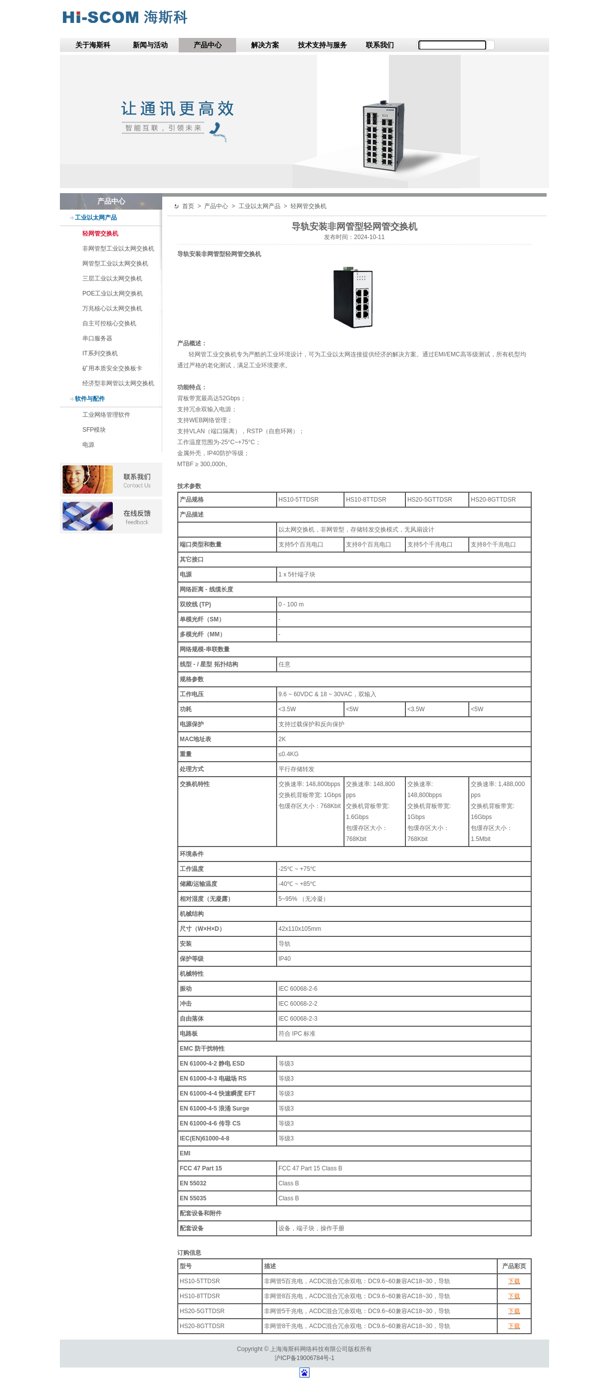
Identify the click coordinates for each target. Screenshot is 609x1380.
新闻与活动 (150, 45)
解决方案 (265, 45)
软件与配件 (90, 398)
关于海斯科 (92, 45)
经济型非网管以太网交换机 (118, 383)
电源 (88, 444)
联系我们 (380, 45)
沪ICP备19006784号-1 (304, 1358)
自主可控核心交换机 (109, 323)
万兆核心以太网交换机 (112, 308)
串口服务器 (97, 338)
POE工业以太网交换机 (112, 293)
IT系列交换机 (100, 353)
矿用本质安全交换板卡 (112, 368)
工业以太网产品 (96, 217)
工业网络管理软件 (106, 414)
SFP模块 (94, 429)
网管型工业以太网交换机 (115, 263)
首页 (188, 206)
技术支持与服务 (322, 45)
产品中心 (208, 45)
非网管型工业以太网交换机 (118, 248)
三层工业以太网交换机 (112, 278)
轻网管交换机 (100, 233)
